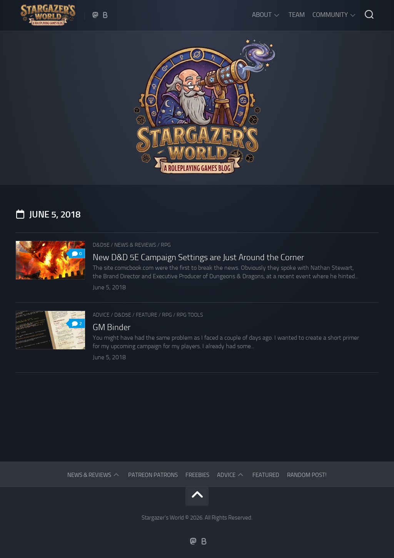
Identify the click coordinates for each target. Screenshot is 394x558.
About (262, 14)
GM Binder (111, 327)
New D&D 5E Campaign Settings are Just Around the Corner (198, 257)
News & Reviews (135, 245)
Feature (146, 315)
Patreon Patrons (153, 475)
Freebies (197, 475)
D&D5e (101, 245)
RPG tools (190, 315)
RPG (166, 245)
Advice (101, 315)
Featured (265, 475)
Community (330, 14)
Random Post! (307, 475)
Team (297, 14)
